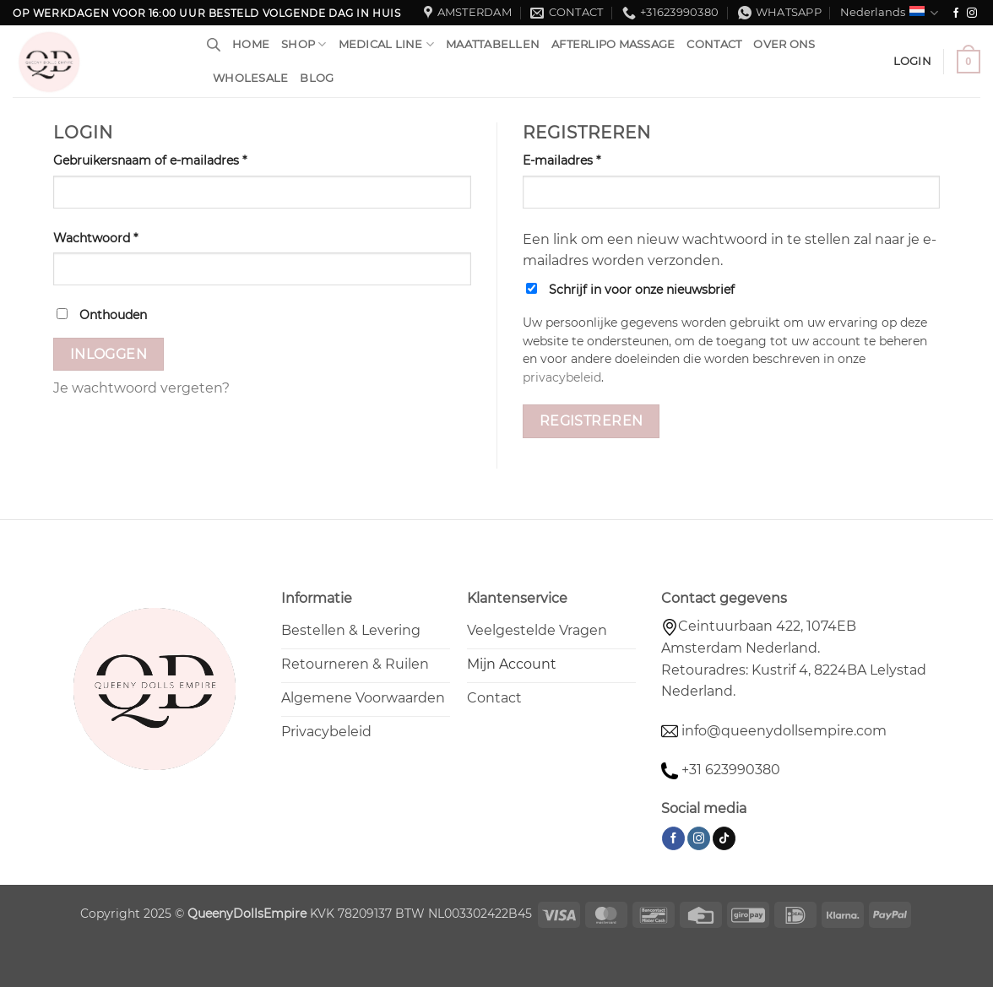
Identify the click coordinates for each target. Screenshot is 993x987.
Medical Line (387, 44)
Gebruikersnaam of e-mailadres (169, 159)
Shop (303, 44)
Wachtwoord (115, 237)
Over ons (784, 44)
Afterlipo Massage (613, 44)
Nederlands (889, 13)
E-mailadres (581, 159)
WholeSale (250, 78)
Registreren (591, 421)
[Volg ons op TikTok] (724, 838)
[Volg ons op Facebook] (956, 13)
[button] (968, 61)
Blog (317, 78)
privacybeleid (562, 377)
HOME (250, 44)
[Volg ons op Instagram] (972, 13)
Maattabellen (493, 44)
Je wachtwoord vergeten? (141, 388)
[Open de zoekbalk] (213, 44)
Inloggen (109, 354)
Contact (713, 44)
